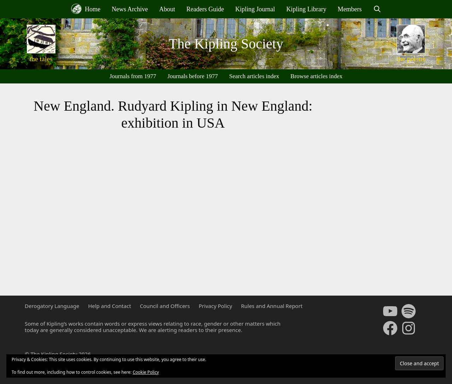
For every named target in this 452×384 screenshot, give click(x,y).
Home (86, 9)
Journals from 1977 (132, 76)
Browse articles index (317, 76)
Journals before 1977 (192, 76)
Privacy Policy (215, 305)
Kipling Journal (255, 9)
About (167, 9)
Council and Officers (165, 305)
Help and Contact (109, 305)
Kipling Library (306, 9)
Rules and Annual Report (271, 305)
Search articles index (254, 76)
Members (350, 9)
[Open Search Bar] (377, 9)
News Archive (130, 9)
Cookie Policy (146, 372)
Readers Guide (205, 9)
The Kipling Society (226, 44)
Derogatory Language (52, 305)
